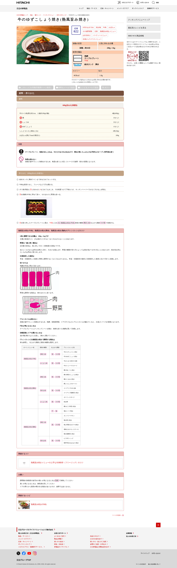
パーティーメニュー (100, 35)
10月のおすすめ (88, 27)
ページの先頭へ (117, 515)
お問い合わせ (156, 553)
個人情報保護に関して (154, 564)
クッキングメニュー (48, 15)
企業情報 (129, 533)
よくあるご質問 (59, 536)
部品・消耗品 (58, 544)
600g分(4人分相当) (70, 105)
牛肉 (104, 27)
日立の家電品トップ (22, 15)
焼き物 (98, 27)
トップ (81, 8)
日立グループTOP (24, 560)
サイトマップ (145, 553)
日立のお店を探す (96, 539)
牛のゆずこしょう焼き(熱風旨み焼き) (53, 19)
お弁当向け (87, 35)
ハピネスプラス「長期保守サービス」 (30, 547)
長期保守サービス (153, 8)
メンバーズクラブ (123, 8)
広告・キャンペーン (24, 541)
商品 (31, 15)
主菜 (96, 31)
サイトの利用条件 (141, 564)
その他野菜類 (87, 31)
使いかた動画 (58, 541)
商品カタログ (94, 536)
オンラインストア (138, 8)
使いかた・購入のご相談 (98, 541)
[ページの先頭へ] (158, 525)
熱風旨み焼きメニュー (108, 31)
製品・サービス (23, 536)
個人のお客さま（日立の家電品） (29, 533)
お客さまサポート (60, 533)
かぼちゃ (112, 27)
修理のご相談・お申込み (98, 544)
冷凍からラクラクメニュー (92, 39)
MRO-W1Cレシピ (61, 15)
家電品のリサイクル (60, 547)
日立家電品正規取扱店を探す (99, 547)
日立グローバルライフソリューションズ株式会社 (35, 529)
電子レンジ (38, 15)
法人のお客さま (131, 536)
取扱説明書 (58, 539)
